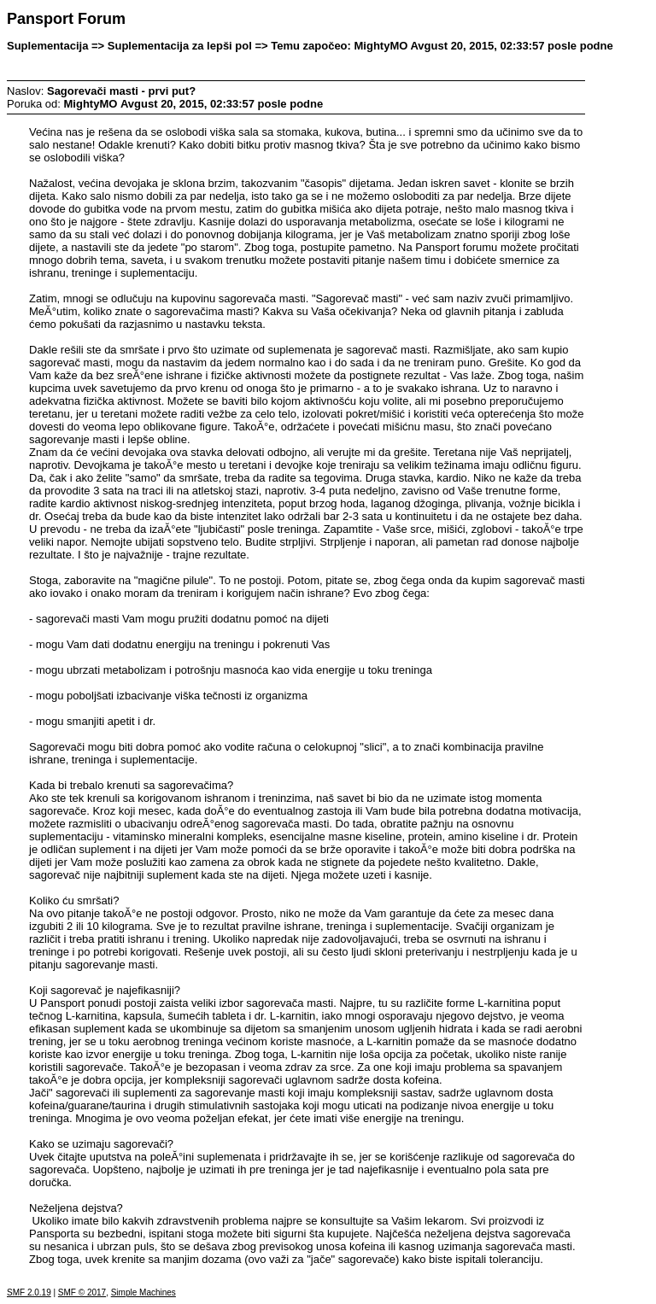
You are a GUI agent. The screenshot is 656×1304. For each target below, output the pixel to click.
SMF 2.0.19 (29, 1292)
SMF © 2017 (82, 1292)
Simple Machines (143, 1292)
